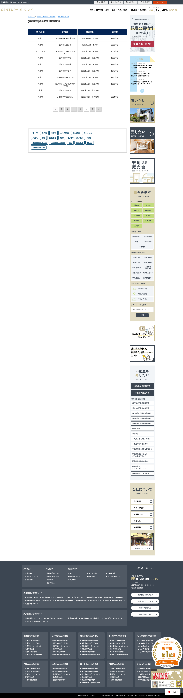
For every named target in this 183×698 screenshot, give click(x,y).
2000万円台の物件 (144, 680)
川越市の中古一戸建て (32, 643)
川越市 (53, 133)
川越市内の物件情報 (32, 636)
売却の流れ (136, 429)
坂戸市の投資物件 (59, 652)
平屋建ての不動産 (144, 669)
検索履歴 (145, 2)
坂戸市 (44, 133)
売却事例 (50, 580)
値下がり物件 (136, 273)
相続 (89, 138)
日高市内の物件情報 (32, 664)
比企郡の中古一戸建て (60, 671)
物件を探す (29, 573)
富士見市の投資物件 (88, 680)
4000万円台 (148, 262)
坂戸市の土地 (57, 649)
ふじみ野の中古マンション (147, 646)
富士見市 (148, 221)
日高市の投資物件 (31, 680)
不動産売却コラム (142, 393)
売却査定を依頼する (142, 386)
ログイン (160, 2)
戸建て (35, 138)
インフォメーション (114, 576)
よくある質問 (104, 600)
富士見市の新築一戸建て (90, 669)
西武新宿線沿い (148, 278)
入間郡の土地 (114, 677)
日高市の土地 (29, 677)
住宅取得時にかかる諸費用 (90, 618)
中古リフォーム (120, 618)
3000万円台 (136, 262)
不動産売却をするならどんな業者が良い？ (140, 455)
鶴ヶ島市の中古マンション (119, 646)
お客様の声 (111, 573)
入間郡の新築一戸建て (117, 669)
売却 (107, 10)
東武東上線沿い (148, 273)
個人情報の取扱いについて (86, 695)
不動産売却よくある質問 (140, 473)
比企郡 (136, 221)
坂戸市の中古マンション (61, 646)
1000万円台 (136, 257)
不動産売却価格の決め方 (140, 461)
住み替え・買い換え (75, 138)
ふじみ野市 (64, 133)
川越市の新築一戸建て (32, 640)
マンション (88, 133)
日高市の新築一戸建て (32, 669)
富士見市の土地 (87, 677)
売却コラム (51, 583)
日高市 (148, 215)
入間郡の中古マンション (118, 674)
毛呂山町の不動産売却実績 (141, 423)
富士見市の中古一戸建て (90, 671)
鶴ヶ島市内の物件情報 (117, 636)
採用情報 (143, 10)
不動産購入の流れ (31, 618)
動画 (113, 10)
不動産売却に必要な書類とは (142, 449)
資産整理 (52, 138)
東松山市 (79, 143)
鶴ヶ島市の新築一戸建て (118, 640)
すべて (35, 133)
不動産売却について (54, 573)
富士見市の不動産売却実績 (91, 683)
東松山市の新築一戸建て (90, 640)
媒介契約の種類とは (118, 600)
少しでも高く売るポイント (44, 597)
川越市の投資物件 (31, 652)
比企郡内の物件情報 (60, 664)
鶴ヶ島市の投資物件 (117, 652)
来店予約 (72, 580)
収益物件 (142, 247)
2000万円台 (148, 257)
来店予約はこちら (145, 608)
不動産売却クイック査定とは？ (139, 467)
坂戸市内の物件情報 (60, 636)
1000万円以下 (136, 267)
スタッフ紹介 (123, 10)
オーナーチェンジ (40, 143)
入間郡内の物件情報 (117, 664)
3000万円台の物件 (144, 677)
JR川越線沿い (136, 278)
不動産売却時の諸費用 (140, 444)
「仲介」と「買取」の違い (141, 439)
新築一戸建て (136, 236)
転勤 (70, 143)
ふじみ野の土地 (143, 649)
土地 (43, 138)
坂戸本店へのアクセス (145, 595)
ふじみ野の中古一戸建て (146, 643)
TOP (91, 10)
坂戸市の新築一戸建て (60, 640)
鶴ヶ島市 (76, 133)
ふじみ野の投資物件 (145, 652)
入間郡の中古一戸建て (117, 671)
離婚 (62, 138)
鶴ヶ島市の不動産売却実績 (141, 413)
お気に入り (116, 2)
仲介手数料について (32, 604)
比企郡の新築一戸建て (60, 669)
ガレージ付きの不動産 (146, 671)
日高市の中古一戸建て (32, 671)
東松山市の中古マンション (91, 646)
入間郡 (136, 226)
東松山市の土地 (87, 649)
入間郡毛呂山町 (39, 147)
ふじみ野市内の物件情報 (146, 636)
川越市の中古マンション (33, 646)
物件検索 (99, 10)
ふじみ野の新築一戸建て (146, 640)
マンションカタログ (32, 576)
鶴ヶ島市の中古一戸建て (118, 643)
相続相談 (135, 434)
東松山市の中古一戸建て (90, 643)
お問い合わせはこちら (145, 601)
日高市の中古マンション (33, 674)
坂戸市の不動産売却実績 (140, 403)
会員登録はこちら (145, 614)
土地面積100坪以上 (148, 268)
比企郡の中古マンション (61, 674)
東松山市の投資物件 (88, 652)
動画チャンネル (74, 576)
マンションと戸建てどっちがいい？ (52, 618)
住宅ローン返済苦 (58, 143)
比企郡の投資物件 (59, 680)
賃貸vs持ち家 (72, 618)
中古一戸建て (148, 236)
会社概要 (133, 10)
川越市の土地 (29, 649)
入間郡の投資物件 (116, 680)
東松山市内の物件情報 (89, 636)
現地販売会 (29, 580)
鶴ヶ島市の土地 (115, 649)
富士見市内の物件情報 (89, 664)
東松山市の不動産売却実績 (141, 418)
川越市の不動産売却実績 (140, 408)
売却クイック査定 (53, 576)
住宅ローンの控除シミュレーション (37, 621)
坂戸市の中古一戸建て (60, 643)
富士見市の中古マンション (91, 674)
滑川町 (89, 143)
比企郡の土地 (57, 677)
